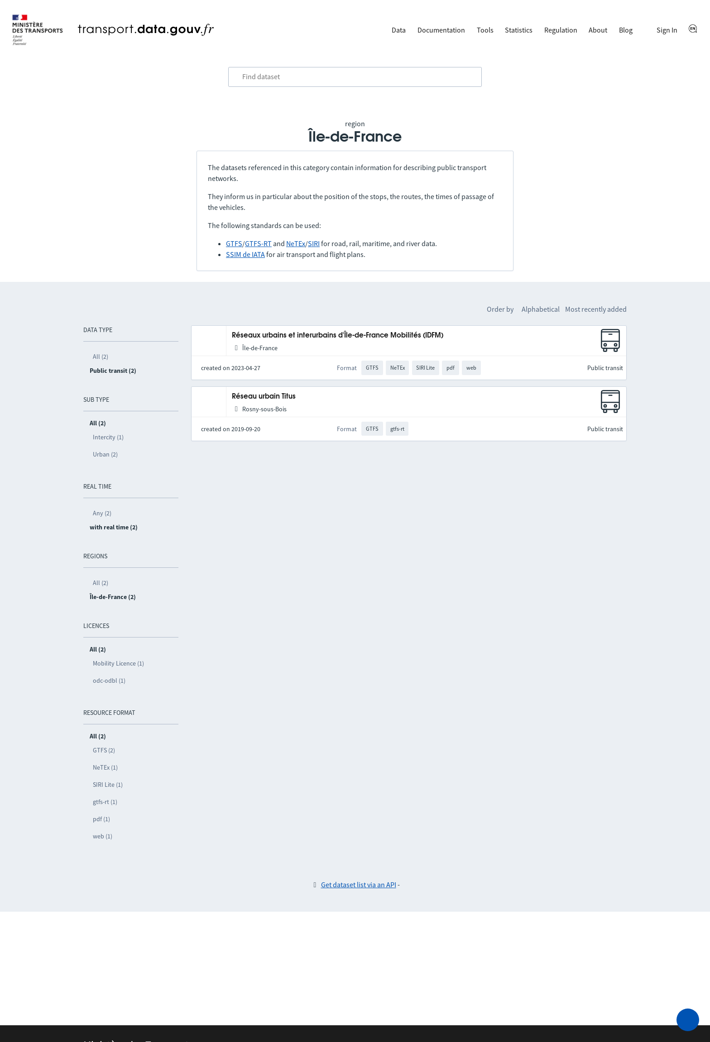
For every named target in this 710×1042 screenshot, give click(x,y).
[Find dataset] (355, 77)
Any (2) (102, 513)
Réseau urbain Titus (264, 396)
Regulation (560, 29)
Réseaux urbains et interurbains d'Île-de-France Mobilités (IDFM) (337, 335)
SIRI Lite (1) (108, 784)
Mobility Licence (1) (118, 663)
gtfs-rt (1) (105, 802)
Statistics (518, 29)
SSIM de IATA (245, 254)
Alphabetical (541, 309)
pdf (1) (101, 819)
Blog (626, 29)
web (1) (102, 836)
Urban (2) (105, 454)
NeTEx (295, 243)
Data (399, 29)
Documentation (441, 29)
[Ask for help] (687, 1020)
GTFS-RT (258, 243)
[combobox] (355, 77)
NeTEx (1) (105, 767)
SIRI (314, 243)
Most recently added (596, 309)
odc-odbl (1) (109, 680)
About (598, 29)
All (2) (100, 356)
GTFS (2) (104, 750)
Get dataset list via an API (358, 884)
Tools (485, 29)
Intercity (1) (108, 437)
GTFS (234, 243)
